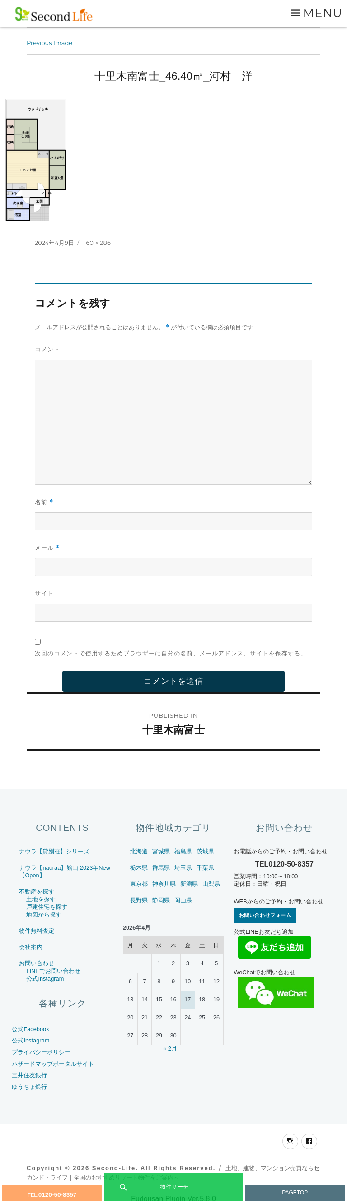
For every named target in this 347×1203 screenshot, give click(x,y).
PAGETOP (295, 1192)
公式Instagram (45, 978)
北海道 (139, 851)
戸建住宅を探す (46, 906)
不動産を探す (36, 891)
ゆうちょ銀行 (29, 1086)
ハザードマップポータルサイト (53, 1063)
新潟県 (189, 883)
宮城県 (161, 851)
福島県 (183, 851)
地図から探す (43, 914)
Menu (322, 13)
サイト (44, 593)
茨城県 (205, 851)
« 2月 (170, 1048)
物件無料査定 (36, 930)
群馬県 (161, 867)
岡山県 (183, 900)
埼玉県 (183, 867)
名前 (44, 502)
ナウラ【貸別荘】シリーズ (54, 851)
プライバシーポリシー (41, 1052)
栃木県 (139, 867)
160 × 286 (97, 242)
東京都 (139, 883)
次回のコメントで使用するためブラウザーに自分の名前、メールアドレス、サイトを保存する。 (171, 653)
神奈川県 (164, 883)
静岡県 (161, 900)
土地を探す (41, 899)
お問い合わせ (36, 963)
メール (47, 548)
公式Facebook (30, 1029)
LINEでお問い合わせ (53, 971)
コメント (47, 349)
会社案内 (30, 947)
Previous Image (49, 42)
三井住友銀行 (29, 1075)
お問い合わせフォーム (265, 915)
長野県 (139, 900)
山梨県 (211, 883)
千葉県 (205, 867)
